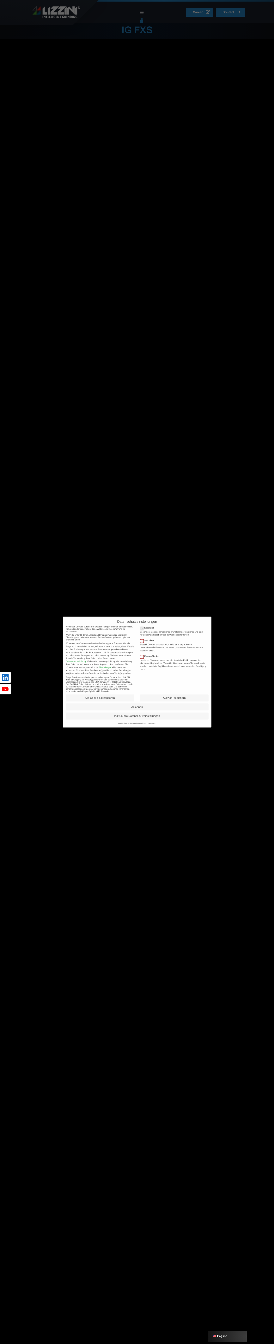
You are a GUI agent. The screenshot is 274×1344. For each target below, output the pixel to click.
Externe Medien (151, 666)
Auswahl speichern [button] (174, 708)
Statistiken (148, 651)
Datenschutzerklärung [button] (138, 733)
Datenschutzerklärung (76, 671)
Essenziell (148, 638)
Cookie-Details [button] (123, 733)
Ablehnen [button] (137, 717)
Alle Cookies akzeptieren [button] (100, 708)
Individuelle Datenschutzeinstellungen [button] (137, 726)
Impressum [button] (152, 733)
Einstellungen (105, 677)
